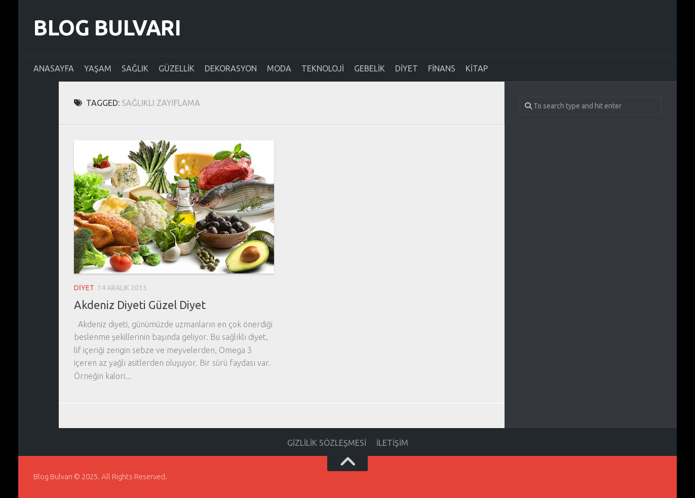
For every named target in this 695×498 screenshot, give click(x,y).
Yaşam (97, 68)
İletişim (392, 442)
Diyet (406, 68)
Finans (441, 68)
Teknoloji (322, 68)
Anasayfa (53, 68)
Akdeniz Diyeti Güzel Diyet (140, 304)
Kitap (477, 68)
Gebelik (369, 68)
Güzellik (177, 68)
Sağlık (135, 68)
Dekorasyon (231, 68)
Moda (279, 68)
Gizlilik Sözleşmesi (326, 442)
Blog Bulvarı (107, 28)
